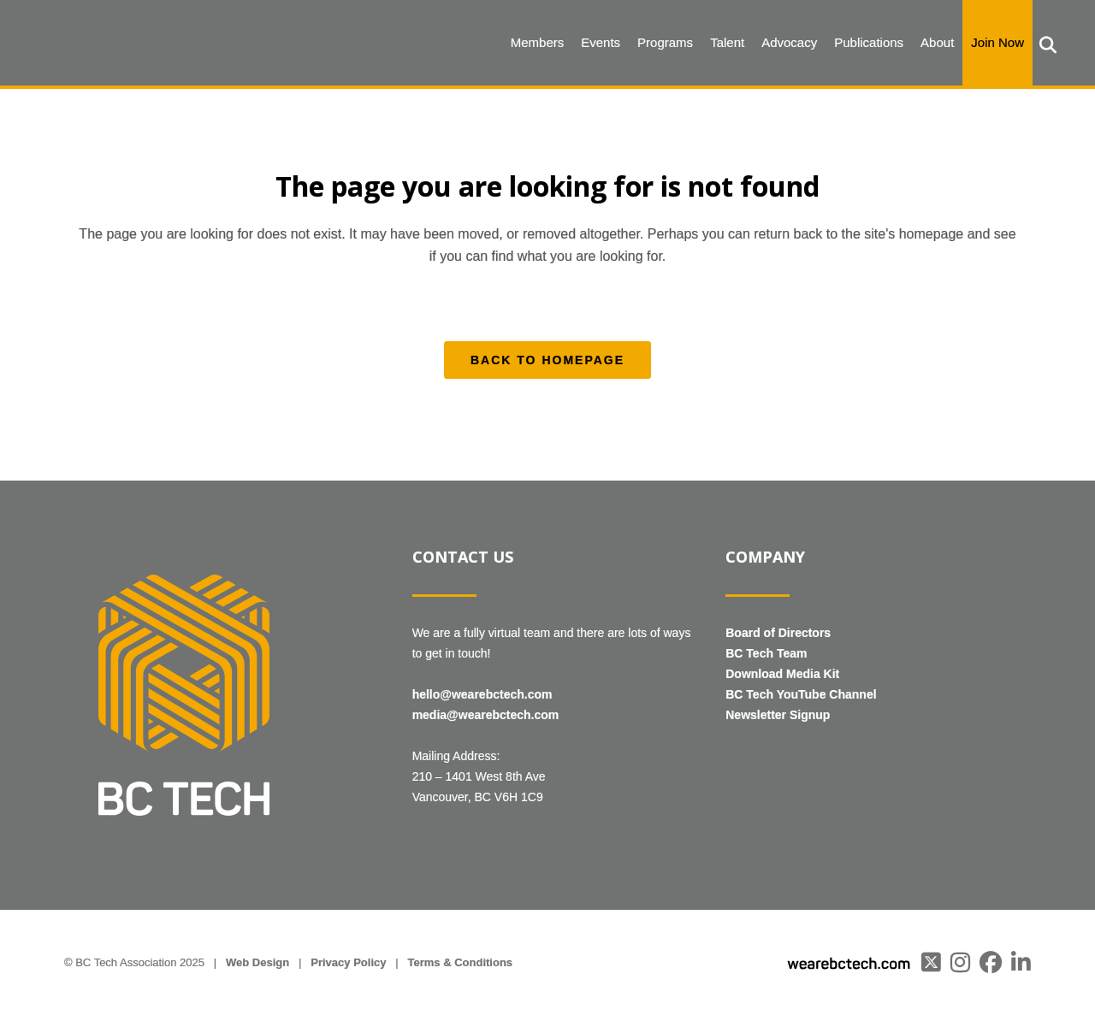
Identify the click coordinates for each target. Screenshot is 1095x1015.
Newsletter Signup (777, 715)
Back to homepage (547, 360)
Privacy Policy (348, 962)
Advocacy (789, 42)
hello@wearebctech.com (482, 694)
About (937, 42)
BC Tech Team (766, 653)
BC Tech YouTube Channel (800, 694)
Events (600, 42)
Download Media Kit (782, 674)
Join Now (997, 42)
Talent (727, 42)
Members (538, 42)
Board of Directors (778, 633)
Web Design (257, 962)
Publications (868, 42)
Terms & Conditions (460, 962)
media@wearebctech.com (485, 715)
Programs (665, 42)
